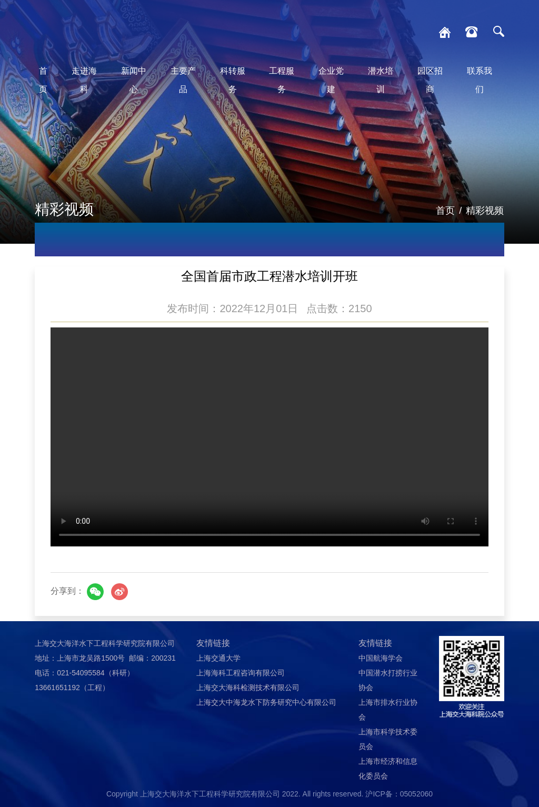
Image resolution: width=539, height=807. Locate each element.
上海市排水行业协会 (387, 709)
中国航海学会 (380, 658)
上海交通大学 (218, 658)
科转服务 (232, 80)
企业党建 (331, 80)
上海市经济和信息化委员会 (387, 768)
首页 (43, 80)
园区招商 (430, 80)
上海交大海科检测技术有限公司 (248, 687)
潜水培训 (380, 80)
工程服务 (281, 80)
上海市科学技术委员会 (387, 739)
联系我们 (479, 80)
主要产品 (183, 80)
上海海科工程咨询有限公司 (240, 673)
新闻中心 (133, 80)
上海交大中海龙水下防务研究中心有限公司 (266, 702)
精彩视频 (485, 210)
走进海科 (84, 80)
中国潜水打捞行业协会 (387, 680)
